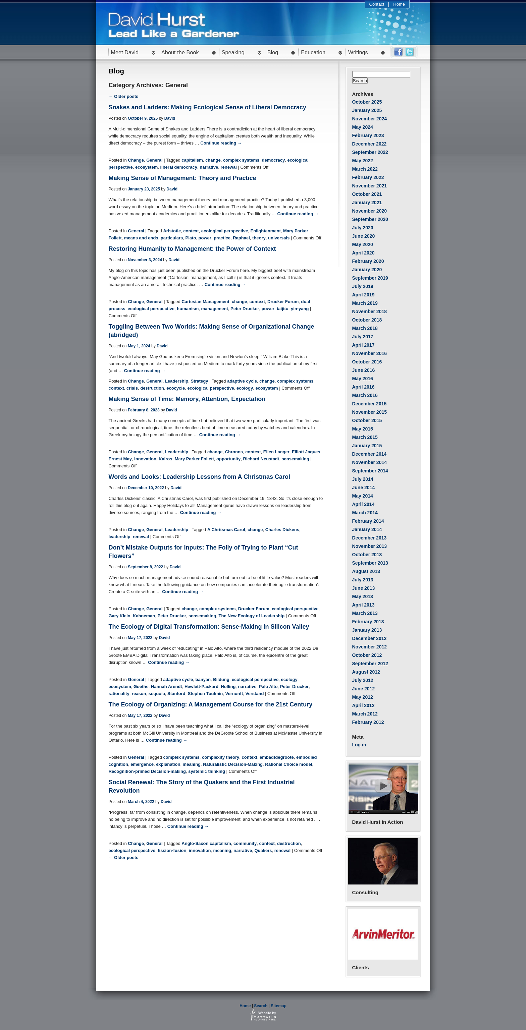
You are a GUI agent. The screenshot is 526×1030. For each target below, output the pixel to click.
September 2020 (370, 219)
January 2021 (367, 202)
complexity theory (220, 757)
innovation (145, 458)
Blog (272, 52)
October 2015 (367, 420)
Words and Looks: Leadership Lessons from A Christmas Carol (199, 476)
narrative (209, 167)
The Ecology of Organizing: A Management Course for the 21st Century (211, 704)
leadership (119, 536)
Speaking (233, 52)
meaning (192, 764)
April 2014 (363, 504)
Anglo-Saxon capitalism (206, 843)
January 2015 (367, 445)
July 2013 (362, 579)
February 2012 (368, 722)
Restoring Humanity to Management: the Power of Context (192, 248)
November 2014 (369, 462)
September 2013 (370, 563)
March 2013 (365, 613)
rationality (119, 693)
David (169, 118)
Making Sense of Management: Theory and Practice (182, 178)
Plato (191, 237)
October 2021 (367, 194)
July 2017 (362, 336)
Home (399, 4)
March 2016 (365, 395)
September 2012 (370, 663)
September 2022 (370, 152)
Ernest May (120, 458)
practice (222, 237)
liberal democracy (178, 167)
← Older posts (124, 96)
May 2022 (362, 160)
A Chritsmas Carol (226, 529)
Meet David (125, 52)
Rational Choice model (288, 764)
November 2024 (369, 118)
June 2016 (363, 370)
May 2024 (362, 127)
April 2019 (363, 294)
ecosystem (146, 167)
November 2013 (369, 546)
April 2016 (363, 387)
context (191, 230)
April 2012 (363, 705)
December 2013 (369, 537)
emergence (142, 764)
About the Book (180, 52)
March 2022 (365, 169)
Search (260, 1006)
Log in (359, 744)
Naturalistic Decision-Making (233, 764)
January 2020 (367, 269)
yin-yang (300, 308)
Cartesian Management (205, 301)
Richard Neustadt (261, 458)
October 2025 (367, 102)
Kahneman (144, 615)
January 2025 (367, 110)
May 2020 (362, 244)
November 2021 (369, 185)
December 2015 (369, 403)
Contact (376, 4)
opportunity (228, 458)
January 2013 (367, 630)
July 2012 (362, 680)
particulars (172, 237)
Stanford (176, 693)
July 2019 (362, 286)
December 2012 (369, 638)
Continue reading (221, 143)
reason (139, 693)
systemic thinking (206, 771)
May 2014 (362, 496)
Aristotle (172, 230)
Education (313, 52)
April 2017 (363, 345)
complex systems (241, 160)
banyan (203, 679)
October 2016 (367, 361)
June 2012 (363, 688)
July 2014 (362, 479)
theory (259, 237)
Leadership (176, 381)
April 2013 (363, 605)
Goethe (141, 686)
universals (279, 237)
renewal (228, 167)
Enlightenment (266, 230)
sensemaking (295, 458)
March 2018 (365, 328)
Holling (228, 686)
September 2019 (370, 278)
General (154, 160)
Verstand (254, 693)
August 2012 (366, 672)
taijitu (282, 308)
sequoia (157, 693)
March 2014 (365, 512)
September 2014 (370, 470)
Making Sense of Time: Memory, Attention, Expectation (187, 399)
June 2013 (363, 588)
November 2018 (369, 311)
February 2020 (368, 261)
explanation (168, 764)
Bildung (221, 679)
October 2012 (367, 655)
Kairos (165, 458)
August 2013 (366, 571)
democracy (273, 160)
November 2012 (369, 646)
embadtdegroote (277, 757)
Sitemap (278, 1006)
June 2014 (363, 487)
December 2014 (369, 454)
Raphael (241, 237)
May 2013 (362, 596)
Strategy (199, 381)
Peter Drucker (244, 308)
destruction (152, 388)
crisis (132, 388)
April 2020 (363, 252)
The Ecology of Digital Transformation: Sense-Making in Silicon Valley (209, 626)
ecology (244, 388)
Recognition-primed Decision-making (147, 771)
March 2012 (365, 714)
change (213, 160)
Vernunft (234, 693)
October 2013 (367, 554)
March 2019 (365, 303)
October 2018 (367, 320)
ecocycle (175, 388)
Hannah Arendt (166, 686)
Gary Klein (119, 615)
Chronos (234, 451)
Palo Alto (268, 686)
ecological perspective (224, 230)
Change (136, 160)
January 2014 (367, 529)
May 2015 (362, 429)
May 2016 (362, 378)
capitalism (192, 160)
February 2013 (368, 621)
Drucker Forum (283, 301)
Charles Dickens (282, 529)
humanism (188, 308)
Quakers (263, 850)
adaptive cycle (242, 381)
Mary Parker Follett (194, 458)
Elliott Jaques (306, 451)
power (205, 237)
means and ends (141, 237)
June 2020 (363, 236)
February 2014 (368, 521)
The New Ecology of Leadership (251, 615)
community (245, 843)
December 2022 (369, 144)
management (214, 308)
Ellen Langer (276, 451)
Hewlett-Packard (201, 686)
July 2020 (362, 227)
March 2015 (365, 437)
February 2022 (368, 177)
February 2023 (368, 135)
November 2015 (369, 412)
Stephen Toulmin (205, 693)
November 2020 (369, 211)
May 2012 (362, 697)
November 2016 (369, 353)
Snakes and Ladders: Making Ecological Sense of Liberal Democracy (207, 107)
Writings (358, 52)
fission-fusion (172, 850)
